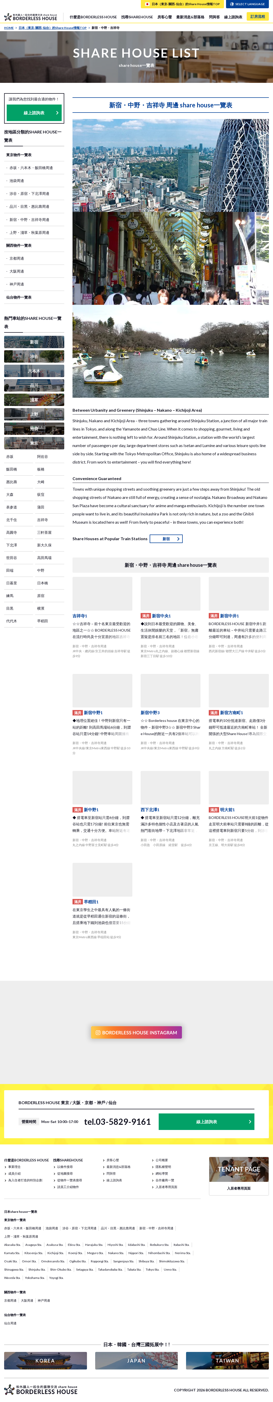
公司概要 (162, 1160)
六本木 (34, 370)
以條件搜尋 (65, 1167)
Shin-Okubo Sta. (61, 1269)
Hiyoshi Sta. (116, 1245)
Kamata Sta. (12, 1253)
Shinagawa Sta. (14, 1269)
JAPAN (136, 1361)
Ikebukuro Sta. (159, 1245)
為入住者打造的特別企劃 (25, 1180)
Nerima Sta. (183, 1253)
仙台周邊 (10, 1323)
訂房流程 (258, 16)
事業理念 (14, 1167)
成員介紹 (14, 1173)
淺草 (34, 399)
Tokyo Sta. (152, 1269)
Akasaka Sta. (12, 1245)
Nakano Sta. (116, 1253)
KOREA (45, 1361)
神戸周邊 (17, 284)
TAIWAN (227, 1361)
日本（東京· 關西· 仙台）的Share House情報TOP (54, 28)
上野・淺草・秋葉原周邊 (29, 232)
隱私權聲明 (163, 1167)
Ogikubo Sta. (77, 1261)
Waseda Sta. (12, 1278)
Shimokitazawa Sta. (172, 1261)
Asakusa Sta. (54, 1245)
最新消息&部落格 (190, 17)
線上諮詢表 (233, 17)
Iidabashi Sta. (137, 1245)
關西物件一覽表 (18, 245)
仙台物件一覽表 (18, 297)
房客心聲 (164, 17)
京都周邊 (17, 258)
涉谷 (34, 356)
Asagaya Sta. (33, 1245)
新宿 (34, 341)
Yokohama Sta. (35, 1278)
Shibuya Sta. (147, 1261)
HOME (10, 28)
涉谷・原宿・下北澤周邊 (29, 193)
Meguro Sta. (95, 1253)
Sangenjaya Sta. (123, 1261)
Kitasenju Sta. (34, 1253)
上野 (34, 414)
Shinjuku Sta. (37, 1269)
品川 (34, 385)
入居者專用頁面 (166, 1187)
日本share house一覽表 (20, 1212)
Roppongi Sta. (100, 1261)
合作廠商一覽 (165, 1180)
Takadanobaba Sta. (110, 1269)
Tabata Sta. (134, 1269)
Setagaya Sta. (85, 1269)
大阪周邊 (17, 271)
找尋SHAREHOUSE (137, 17)
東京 (34, 443)
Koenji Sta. (75, 1253)
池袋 (34, 428)
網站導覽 (162, 1173)
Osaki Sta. (11, 1261)
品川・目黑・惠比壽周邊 (29, 206)
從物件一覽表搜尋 (69, 1180)
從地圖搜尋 (65, 1173)
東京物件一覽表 (18, 155)
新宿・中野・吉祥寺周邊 (29, 219)
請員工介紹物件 (68, 1187)
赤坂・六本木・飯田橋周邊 (31, 167)
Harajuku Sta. (94, 1245)
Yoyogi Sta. (56, 1278)
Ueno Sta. (170, 1269)
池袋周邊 (17, 180)
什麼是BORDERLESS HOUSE (93, 17)
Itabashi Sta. (182, 1245)
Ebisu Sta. (74, 1245)
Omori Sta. (29, 1261)
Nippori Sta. (136, 1253)
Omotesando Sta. (53, 1261)
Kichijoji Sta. (55, 1253)
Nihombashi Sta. (159, 1253)
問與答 (214, 17)
